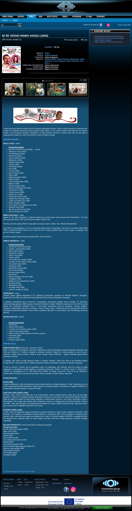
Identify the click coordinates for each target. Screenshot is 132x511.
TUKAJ (88, 508)
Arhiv (6, 489)
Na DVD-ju (28, 482)
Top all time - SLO (42, 485)
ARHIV (15, 20)
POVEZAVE (56, 483)
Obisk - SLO (40, 488)
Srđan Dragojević (51, 55)
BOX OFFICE (40, 480)
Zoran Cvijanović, (60, 61)
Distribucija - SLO (42, 482)
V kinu (20, 482)
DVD (25, 480)
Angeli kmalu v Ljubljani (103, 40)
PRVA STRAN (8, 480)
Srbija (47, 53)
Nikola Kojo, (75, 59)
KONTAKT (68, 484)
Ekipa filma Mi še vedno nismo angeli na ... (110, 36)
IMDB (84, 40)
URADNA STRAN (71, 40)
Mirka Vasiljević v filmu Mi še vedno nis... (109, 42)
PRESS (55, 480)
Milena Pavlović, (63, 59)
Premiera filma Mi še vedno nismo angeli (20, 471)
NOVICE (6, 483)
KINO (19, 480)
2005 (44, 35)
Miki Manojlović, (51, 59)
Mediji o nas (8, 486)
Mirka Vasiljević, (73, 61)
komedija (48, 47)
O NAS (66, 480)
